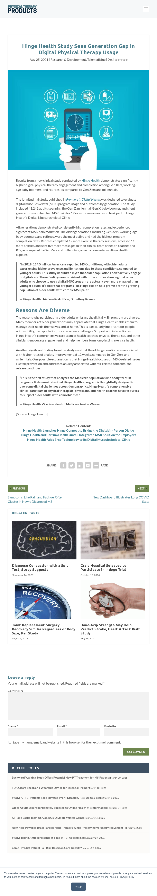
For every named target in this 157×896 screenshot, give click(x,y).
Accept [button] (78, 886)
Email (62, 726)
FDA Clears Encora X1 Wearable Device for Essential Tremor (50, 787)
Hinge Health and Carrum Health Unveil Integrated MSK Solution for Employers (78, 435)
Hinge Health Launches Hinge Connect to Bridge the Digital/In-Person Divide (78, 430)
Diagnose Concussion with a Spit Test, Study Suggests (40, 567)
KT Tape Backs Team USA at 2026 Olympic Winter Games (48, 817)
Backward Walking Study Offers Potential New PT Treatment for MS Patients (61, 777)
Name (13, 726)
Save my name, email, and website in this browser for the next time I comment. (66, 742)
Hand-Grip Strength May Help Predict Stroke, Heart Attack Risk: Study (110, 629)
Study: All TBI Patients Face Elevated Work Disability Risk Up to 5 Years (57, 797)
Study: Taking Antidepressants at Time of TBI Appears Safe (49, 837)
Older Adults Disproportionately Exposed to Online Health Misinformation (59, 807)
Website (110, 726)
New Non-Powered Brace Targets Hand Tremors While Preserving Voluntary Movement (67, 827)
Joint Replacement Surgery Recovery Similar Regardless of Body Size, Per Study (43, 629)
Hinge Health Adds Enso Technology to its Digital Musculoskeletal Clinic (78, 439)
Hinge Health (91, 180)
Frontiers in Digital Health (83, 199)
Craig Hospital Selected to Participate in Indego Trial (103, 567)
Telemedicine (96, 59)
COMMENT (16, 691)
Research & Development (68, 59)
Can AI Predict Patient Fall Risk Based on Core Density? (47, 848)
